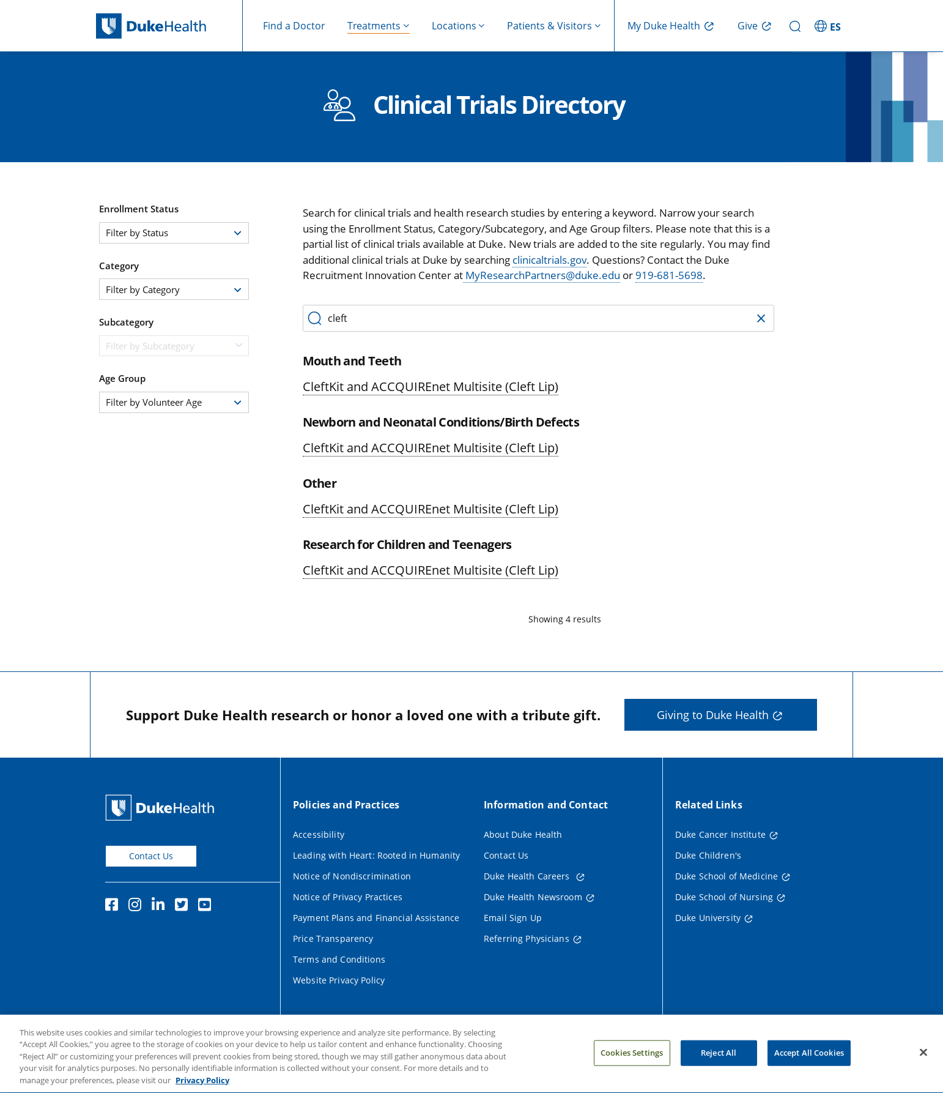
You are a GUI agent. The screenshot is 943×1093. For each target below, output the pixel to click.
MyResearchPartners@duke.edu (541, 275)
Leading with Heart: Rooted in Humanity (376, 855)
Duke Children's (708, 855)
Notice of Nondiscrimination (352, 876)
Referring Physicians (526, 938)
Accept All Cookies (809, 1060)
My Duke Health (663, 25)
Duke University (708, 917)
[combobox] (174, 233)
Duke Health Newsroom (533, 897)
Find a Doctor (294, 25)
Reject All (718, 1060)
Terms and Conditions (339, 959)
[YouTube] (207, 906)
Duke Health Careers (528, 876)
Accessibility (318, 834)
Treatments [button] (374, 25)
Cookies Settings (632, 1060)
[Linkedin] (161, 906)
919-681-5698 (669, 275)
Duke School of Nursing (724, 897)
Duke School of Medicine (726, 876)
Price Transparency (333, 938)
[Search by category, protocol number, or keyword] (539, 318)
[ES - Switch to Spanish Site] (829, 25)
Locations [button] (454, 25)
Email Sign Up (513, 917)
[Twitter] (184, 906)
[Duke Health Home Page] (162, 807)
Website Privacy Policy (339, 980)
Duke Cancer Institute (720, 834)
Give (748, 25)
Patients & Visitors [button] (549, 25)
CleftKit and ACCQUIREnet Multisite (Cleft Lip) (430, 386)
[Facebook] (114, 906)
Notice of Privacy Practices (347, 897)
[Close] (923, 1060)
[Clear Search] (759, 317)
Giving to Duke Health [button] (713, 714)
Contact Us (151, 856)
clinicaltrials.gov (549, 260)
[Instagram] (137, 906)
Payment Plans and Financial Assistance (376, 917)
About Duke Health (523, 834)
